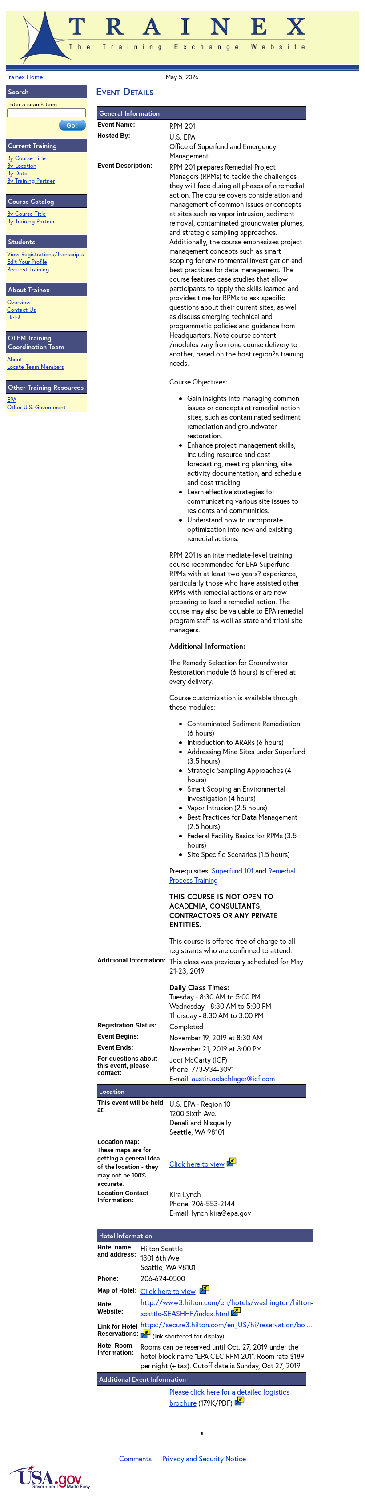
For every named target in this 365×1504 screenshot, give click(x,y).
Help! (13, 317)
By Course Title (26, 158)
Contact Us (21, 310)
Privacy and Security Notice (204, 1458)
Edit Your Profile (27, 262)
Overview (19, 302)
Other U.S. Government (36, 407)
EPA (11, 400)
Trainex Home (24, 77)
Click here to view (197, 1163)
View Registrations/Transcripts (45, 254)
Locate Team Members (35, 367)
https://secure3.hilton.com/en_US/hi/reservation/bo (222, 1324)
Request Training (28, 269)
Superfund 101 (232, 870)
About (14, 359)
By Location (21, 166)
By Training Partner (31, 181)
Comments (135, 1458)
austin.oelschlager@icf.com (233, 1078)
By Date (17, 173)
